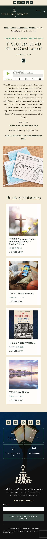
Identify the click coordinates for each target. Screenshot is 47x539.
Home (6, 28)
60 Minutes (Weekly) (27, 28)
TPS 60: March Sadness (21, 293)
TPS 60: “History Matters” (22, 343)
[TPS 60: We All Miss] (23, 374)
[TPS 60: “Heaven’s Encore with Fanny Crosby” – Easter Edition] (23, 221)
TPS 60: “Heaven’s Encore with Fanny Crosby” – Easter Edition (22, 241)
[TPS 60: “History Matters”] (23, 325)
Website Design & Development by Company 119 (20, 532)
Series (13, 28)
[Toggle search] (44, 12)
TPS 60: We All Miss (19, 392)
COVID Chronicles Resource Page (23, 125)
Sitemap (6, 531)
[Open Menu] (38, 12)
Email (5, 505)
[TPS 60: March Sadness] (23, 275)
